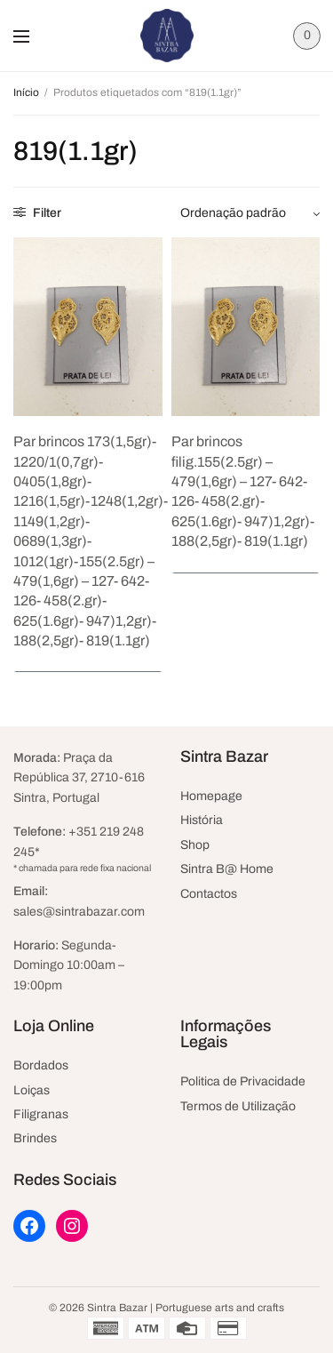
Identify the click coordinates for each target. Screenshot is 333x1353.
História (201, 820)
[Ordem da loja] (250, 213)
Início (26, 92)
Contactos (208, 894)
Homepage (211, 796)
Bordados (40, 1065)
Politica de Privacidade (242, 1081)
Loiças (31, 1090)
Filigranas (40, 1114)
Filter (37, 213)
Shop (195, 845)
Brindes (35, 1138)
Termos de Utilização (238, 1106)
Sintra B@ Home (227, 869)
